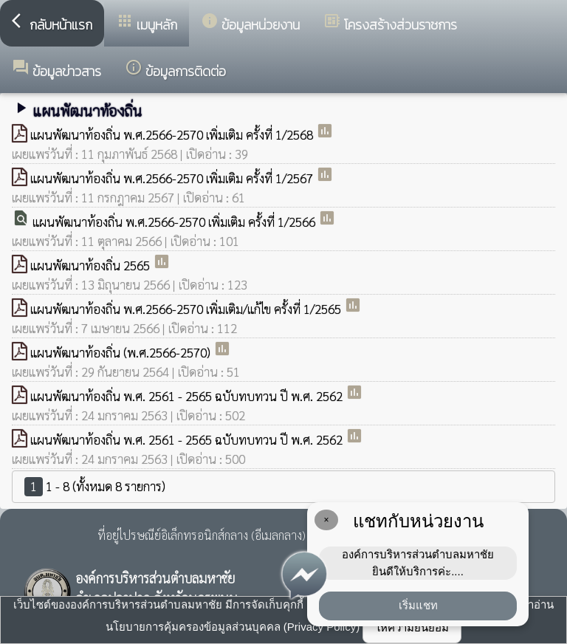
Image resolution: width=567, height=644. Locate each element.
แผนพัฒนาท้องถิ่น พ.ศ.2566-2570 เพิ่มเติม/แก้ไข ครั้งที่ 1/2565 (187, 309)
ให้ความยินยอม (412, 627)
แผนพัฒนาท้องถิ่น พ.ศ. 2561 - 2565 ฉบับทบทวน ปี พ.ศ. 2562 (188, 396)
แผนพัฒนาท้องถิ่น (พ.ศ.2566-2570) (121, 352)
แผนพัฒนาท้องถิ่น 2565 (91, 265)
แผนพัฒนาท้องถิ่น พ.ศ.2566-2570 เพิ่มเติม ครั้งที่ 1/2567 (173, 178)
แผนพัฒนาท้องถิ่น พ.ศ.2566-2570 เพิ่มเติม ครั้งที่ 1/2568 (173, 134)
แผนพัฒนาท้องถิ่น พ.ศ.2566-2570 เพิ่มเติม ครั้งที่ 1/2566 (175, 221)
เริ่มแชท (418, 605)
